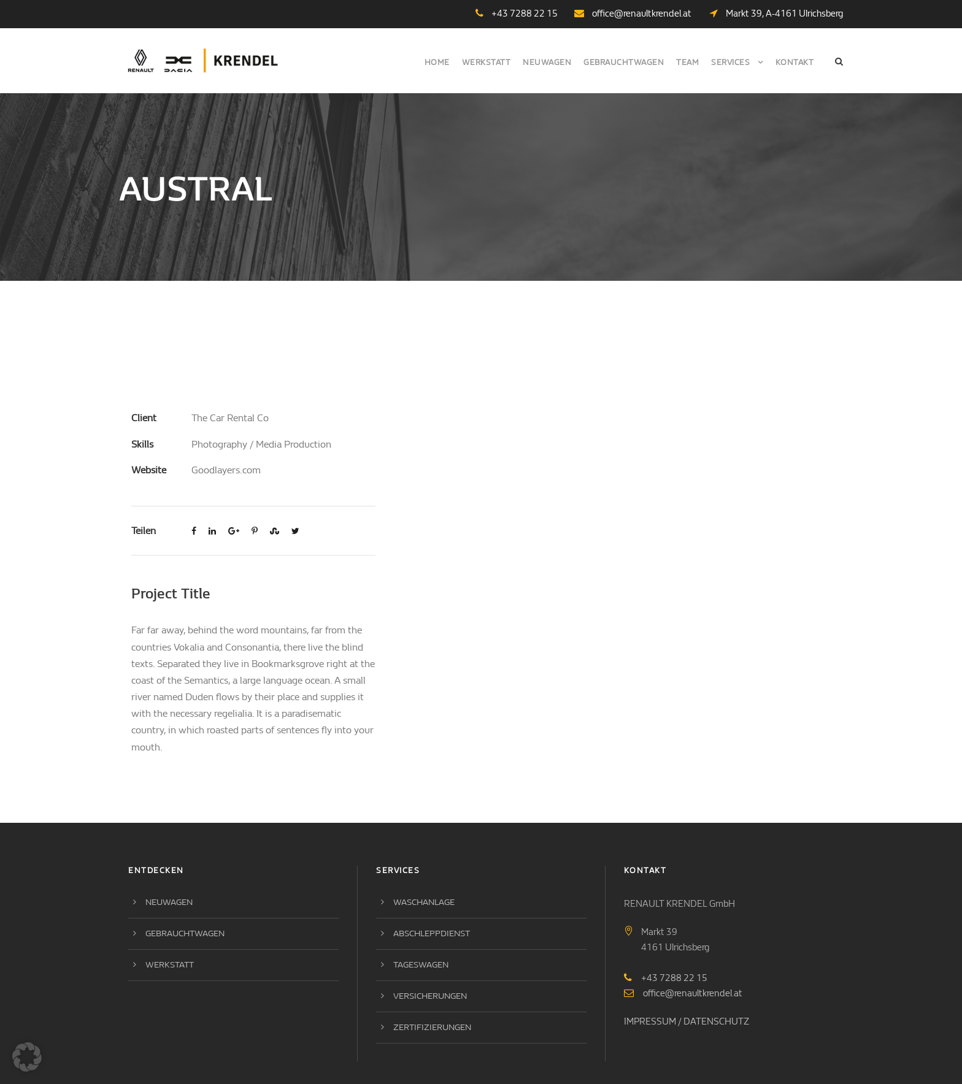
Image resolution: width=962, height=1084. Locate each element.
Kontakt (794, 62)
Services (730, 62)
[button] (27, 1057)
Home (437, 62)
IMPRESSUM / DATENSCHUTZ (686, 952)
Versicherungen (430, 927)
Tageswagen (420, 896)
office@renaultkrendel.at (641, 13)
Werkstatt (486, 62)
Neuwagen (547, 62)
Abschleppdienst (431, 865)
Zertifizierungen (432, 958)
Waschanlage (424, 833)
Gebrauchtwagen (623, 62)
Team (687, 62)
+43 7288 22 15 (674, 908)
